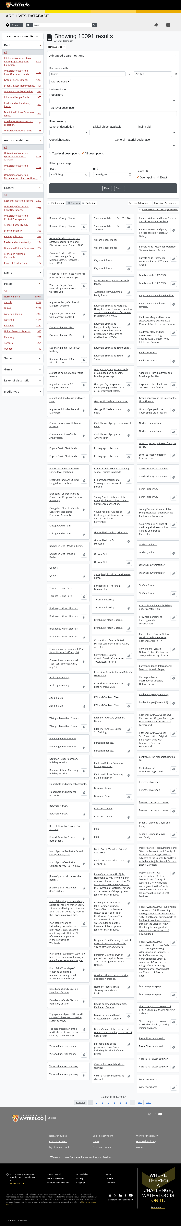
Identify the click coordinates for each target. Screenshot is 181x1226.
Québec (22, 349)
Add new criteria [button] (59, 81)
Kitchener (22, 326)
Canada (22, 303)
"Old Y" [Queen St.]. (59, 677)
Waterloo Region (22, 314)
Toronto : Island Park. (60, 588)
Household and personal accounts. (68, 784)
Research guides (58, 1135)
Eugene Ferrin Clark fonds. (63, 448)
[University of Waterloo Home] (18, 5)
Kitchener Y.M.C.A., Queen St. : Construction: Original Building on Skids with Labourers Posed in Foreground (157, 720)
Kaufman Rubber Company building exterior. (63, 760)
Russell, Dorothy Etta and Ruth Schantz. (65, 827)
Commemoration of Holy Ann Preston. (65, 425)
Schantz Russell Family (22, 225)
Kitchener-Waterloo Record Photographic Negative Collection (22, 61)
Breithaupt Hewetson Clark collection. (22, 123)
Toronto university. (104, 599)
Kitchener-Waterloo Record (22, 201)
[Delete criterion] (176, 74)
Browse (16, 25)
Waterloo (22, 320)
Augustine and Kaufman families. (156, 295)
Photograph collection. (106, 448)
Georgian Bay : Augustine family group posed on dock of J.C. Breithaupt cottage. (111, 373)
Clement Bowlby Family (22, 263)
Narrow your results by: (22, 36)
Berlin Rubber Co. (148, 488)
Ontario (22, 308)
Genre (8, 369)
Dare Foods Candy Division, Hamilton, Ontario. (63, 990)
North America (22, 297)
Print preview (56, 203)
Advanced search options (66, 55)
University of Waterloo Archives (22, 167)
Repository (56, 94)
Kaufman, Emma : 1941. (61, 327)
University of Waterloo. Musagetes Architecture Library (22, 176)
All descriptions (94, 153)
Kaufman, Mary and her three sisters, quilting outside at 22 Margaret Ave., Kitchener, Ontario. (157, 321)
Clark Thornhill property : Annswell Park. (112, 425)
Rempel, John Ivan (22, 237)
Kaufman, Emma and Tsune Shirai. (112, 347)
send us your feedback (101, 1157)
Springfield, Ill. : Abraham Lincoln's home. (112, 576)
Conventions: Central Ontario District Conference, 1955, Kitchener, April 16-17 (154, 637)
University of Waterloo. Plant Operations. (22, 208)
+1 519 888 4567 (18, 1183)
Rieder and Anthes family (22, 243)
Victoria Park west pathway (153, 1058)
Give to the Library (146, 1141)
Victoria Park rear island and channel (109, 1066)
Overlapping (147, 177)
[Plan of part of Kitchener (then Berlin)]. (65, 878)
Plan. (96, 828)
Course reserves (58, 1141)
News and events (102, 1147)
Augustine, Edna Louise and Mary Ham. (67, 399)
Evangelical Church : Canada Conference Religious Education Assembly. (66, 497)
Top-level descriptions (66, 153)
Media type (11, 391)
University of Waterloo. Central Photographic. (22, 217)
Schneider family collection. (22, 92)
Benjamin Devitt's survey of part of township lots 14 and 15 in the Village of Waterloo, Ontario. (112, 943)
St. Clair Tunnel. (147, 585)
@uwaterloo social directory (120, 1200)
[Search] (62, 25)
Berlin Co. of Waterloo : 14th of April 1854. (110, 851)
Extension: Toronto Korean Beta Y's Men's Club (113, 674)
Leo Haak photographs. (151, 986)
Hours (96, 1141)
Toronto (22, 343)
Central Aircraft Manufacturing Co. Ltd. (157, 758)
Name (8, 272)
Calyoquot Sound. (103, 260)
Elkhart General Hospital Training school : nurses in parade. (111, 470)
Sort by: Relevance (139, 203)
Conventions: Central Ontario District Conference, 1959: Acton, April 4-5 (111, 644)
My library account (59, 1147)
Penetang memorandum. (62, 738)
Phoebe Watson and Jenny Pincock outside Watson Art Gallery (157, 220)
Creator (9, 187)
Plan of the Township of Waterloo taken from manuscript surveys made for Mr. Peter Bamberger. (67, 957)
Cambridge (22, 337)
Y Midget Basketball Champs (64, 718)
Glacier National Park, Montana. (111, 532)
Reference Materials (149, 782)
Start (52, 168)
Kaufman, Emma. (148, 352)
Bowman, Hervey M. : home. (154, 802)
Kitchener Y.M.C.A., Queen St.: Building (109, 719)
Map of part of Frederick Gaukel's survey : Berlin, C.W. (67, 853)
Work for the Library (147, 1135)
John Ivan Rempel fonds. (22, 98)
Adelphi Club (56, 697)
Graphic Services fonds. (22, 80)
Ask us (139, 1147)
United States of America (22, 332)
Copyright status (59, 139)
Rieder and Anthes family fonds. (22, 105)
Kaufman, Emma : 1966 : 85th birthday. (64, 349)
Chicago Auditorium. (60, 525)
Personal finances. (104, 742)
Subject (9, 358)
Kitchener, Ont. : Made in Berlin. (66, 545)
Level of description (17, 380)
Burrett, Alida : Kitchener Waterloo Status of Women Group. (157, 248)
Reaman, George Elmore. (62, 218)
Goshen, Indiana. (148, 544)
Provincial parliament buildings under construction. (155, 607)
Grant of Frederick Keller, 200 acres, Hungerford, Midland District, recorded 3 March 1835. (66, 242)
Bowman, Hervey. (58, 805)
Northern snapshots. (150, 423)
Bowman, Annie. (102, 788)
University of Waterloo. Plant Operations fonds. (22, 72)
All (5, 52)
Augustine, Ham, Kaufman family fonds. (111, 282)
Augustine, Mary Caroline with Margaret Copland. (65, 304)
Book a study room (103, 1135)
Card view (74, 203)
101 (140, 1102)
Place (8, 283)
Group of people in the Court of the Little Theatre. (158, 399)
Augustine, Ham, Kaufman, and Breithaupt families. (155, 374)
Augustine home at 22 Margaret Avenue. (66, 374)
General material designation (133, 139)
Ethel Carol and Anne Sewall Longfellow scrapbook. (64, 470)
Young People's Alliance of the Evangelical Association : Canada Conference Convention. (111, 500)
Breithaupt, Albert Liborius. (63, 608)
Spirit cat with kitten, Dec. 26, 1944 (112, 218)
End (95, 168)
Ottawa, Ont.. (101, 554)
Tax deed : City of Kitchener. (153, 468)
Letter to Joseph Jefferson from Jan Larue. (157, 445)
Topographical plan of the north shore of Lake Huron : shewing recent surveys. (66, 1017)
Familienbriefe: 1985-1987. (153, 275)
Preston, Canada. (103, 808)
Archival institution (17, 140)
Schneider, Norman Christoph (22, 255)
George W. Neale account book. (111, 401)
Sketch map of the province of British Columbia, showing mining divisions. (157, 1010)
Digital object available (107, 126)
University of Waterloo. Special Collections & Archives (22, 157)
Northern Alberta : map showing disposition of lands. (111, 977)
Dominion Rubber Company (22, 248)
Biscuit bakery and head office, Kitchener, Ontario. (110, 1005)
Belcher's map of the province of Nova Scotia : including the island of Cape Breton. (113, 1032)
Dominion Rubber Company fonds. (22, 114)
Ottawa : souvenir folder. (152, 564)
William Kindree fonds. (106, 239)
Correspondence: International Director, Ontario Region (155, 667)
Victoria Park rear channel (63, 1046)
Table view (89, 203)
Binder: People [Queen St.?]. (153, 694)
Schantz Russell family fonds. (22, 86)
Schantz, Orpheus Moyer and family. (154, 824)
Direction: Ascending (165, 203)
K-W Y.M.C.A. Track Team (107, 697)
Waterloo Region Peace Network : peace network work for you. (67, 275)
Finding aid (144, 126)
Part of (8, 45)
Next (148, 1102)
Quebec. (53, 567)
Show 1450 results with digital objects (158, 209)
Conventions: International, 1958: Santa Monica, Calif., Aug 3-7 (67, 650)
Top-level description (62, 107)
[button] (157, 25)
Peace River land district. (152, 1038)
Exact (163, 177)
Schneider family (22, 231)
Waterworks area (148, 1079)
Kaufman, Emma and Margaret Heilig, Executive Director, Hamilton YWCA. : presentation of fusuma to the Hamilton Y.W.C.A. (113, 310)
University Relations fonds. (22, 131)
